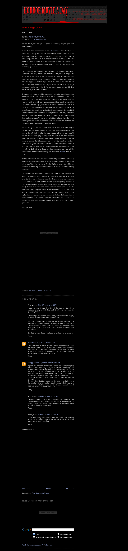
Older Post (70, 488)
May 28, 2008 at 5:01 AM (46, 342)
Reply (30, 336)
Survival (47, 290)
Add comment (28, 429)
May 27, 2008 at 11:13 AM (47, 305)
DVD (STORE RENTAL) (38, 40)
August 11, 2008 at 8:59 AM (49, 363)
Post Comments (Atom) (40, 493)
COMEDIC (32, 37)
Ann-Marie (32, 342)
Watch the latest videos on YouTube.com (37, 545)
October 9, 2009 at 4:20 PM (48, 415)
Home (48, 488)
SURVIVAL (41, 37)
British (32, 290)
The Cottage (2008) (32, 27)
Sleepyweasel (33, 363)
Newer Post (26, 488)
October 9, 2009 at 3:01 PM (48, 396)
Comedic (39, 290)
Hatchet (62, 152)
